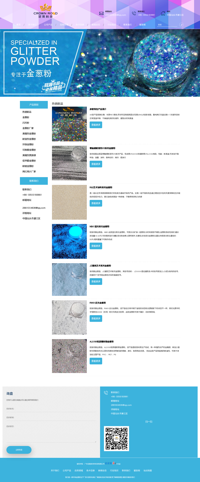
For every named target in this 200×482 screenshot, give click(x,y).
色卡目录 (80, 24)
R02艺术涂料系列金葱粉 (101, 187)
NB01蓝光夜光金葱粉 (99, 226)
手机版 (118, 464)
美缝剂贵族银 (29, 155)
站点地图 (148, 470)
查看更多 (95, 124)
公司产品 (48, 24)
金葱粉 (25, 117)
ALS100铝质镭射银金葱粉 (102, 341)
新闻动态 (96, 24)
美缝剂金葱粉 (29, 133)
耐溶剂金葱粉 (29, 139)
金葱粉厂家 (28, 128)
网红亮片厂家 (29, 171)
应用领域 (64, 24)
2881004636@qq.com (115, 15)
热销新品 (26, 112)
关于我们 (32, 24)
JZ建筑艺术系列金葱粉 (100, 266)
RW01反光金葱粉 (98, 303)
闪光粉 (25, 122)
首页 (18, 24)
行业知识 (112, 24)
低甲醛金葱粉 (29, 160)
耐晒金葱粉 (28, 166)
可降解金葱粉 (29, 149)
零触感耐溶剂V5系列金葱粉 (102, 148)
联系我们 (127, 24)
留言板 (142, 24)
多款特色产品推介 (98, 109)
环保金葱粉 (28, 144)
